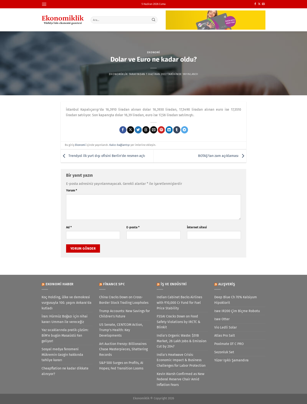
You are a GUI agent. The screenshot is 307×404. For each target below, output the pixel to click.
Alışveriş (226, 284)
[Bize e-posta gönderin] (263, 4)
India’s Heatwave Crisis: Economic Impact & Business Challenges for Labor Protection (181, 360)
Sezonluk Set (224, 352)
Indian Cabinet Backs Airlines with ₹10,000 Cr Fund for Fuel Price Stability (179, 302)
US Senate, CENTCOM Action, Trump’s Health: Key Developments (121, 330)
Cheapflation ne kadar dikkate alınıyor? (65, 371)
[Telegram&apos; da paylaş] (184, 129)
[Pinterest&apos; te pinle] (161, 129)
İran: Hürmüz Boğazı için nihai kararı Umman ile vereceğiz (65, 319)
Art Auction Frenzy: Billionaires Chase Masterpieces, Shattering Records (123, 349)
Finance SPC (114, 284)
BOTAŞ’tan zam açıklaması (222, 156)
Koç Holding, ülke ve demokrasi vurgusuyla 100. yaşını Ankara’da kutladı (66, 302)
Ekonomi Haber (60, 284)
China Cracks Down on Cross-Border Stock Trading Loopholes (123, 300)
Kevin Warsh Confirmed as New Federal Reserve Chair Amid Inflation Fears (180, 379)
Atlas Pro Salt (224, 335)
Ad (69, 227)
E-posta (132, 227)
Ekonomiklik (118, 74)
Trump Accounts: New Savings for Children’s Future (124, 314)
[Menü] (44, 4)
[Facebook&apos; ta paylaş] (122, 129)
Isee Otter (222, 319)
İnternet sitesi (197, 227)
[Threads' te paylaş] (145, 129)
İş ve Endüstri (174, 284)
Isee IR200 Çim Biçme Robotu (237, 311)
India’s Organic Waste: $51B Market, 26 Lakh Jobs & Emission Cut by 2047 (181, 340)
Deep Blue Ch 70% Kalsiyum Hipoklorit (235, 300)
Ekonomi (153, 52)
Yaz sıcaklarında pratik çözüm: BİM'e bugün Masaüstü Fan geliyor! (65, 335)
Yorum (71, 190)
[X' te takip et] (259, 4)
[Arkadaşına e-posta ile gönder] (153, 129)
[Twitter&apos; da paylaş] (138, 129)
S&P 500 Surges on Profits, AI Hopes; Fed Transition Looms (121, 365)
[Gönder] (153, 19)
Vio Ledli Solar (225, 327)
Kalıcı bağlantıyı (119, 144)
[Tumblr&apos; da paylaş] (176, 129)
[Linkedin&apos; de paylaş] (169, 129)
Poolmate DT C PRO (229, 344)
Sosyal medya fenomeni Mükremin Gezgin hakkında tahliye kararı (62, 354)
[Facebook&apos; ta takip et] (255, 4)
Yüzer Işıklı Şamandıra (231, 360)
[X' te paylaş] (130, 129)
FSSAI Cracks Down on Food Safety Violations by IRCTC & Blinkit (178, 321)
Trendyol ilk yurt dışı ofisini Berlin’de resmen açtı (103, 156)
